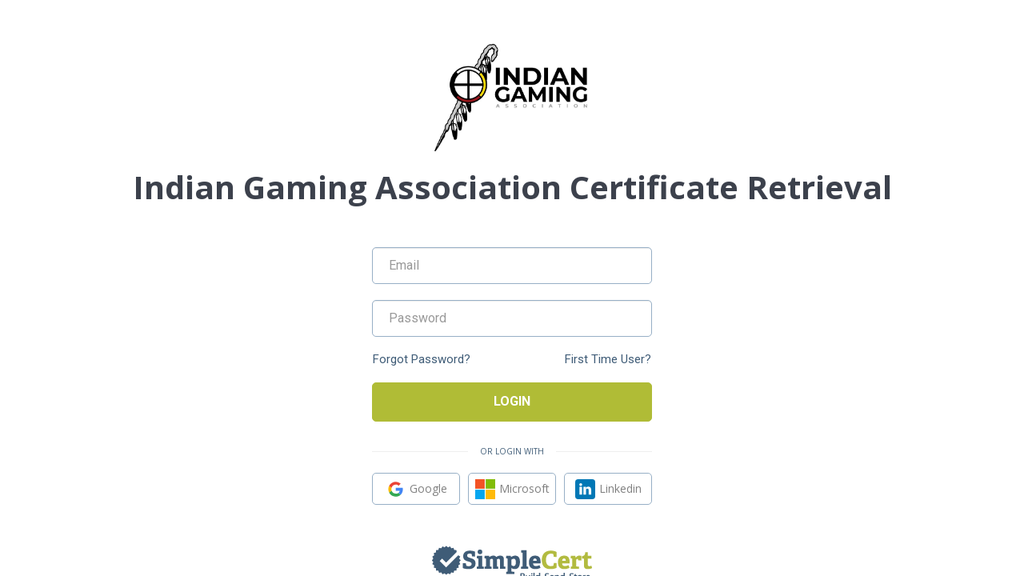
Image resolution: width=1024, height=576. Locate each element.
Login (512, 401)
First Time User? (608, 359)
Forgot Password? (421, 359)
